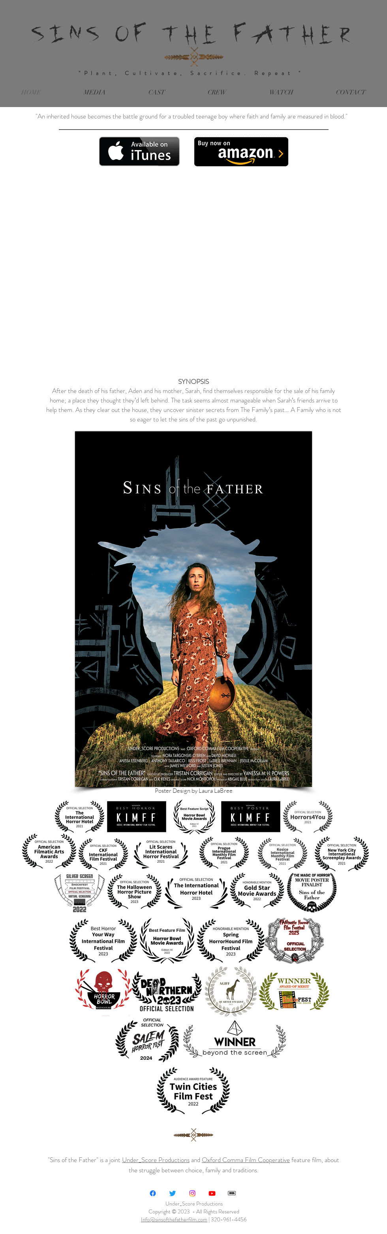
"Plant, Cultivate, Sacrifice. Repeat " (194, 73)
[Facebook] (153, 1193)
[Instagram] (192, 1193)
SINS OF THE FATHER (193, 33)
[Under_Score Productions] (212, 1193)
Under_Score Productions (156, 1159)
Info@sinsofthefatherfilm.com (174, 1219)
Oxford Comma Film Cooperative (246, 1159)
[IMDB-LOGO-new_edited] (232, 1193)
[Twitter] (173, 1193)
